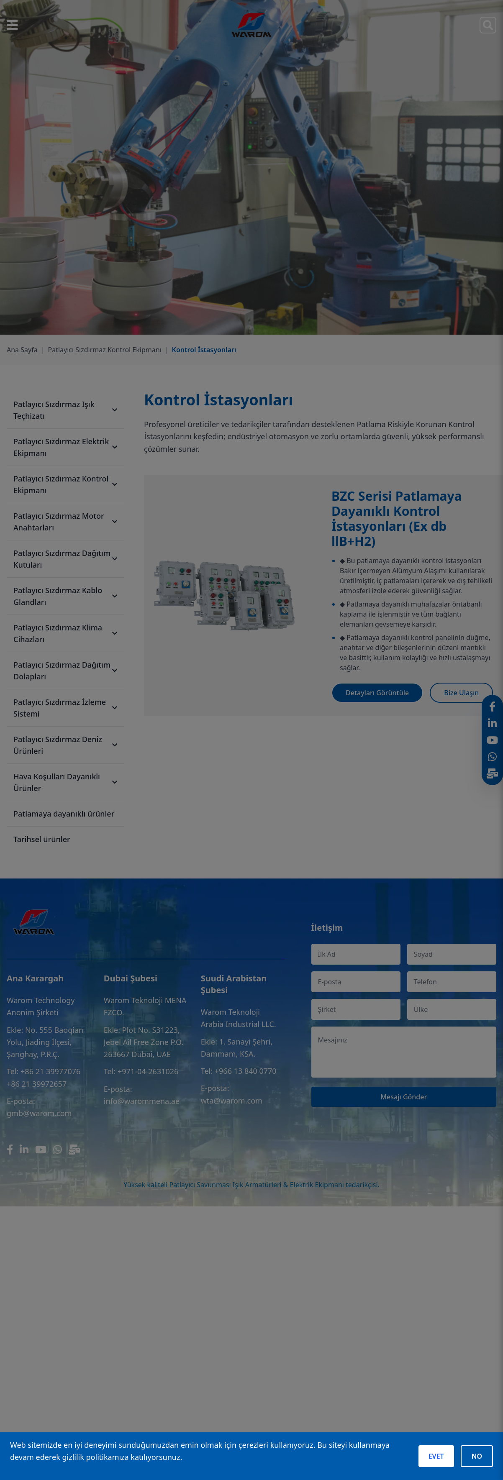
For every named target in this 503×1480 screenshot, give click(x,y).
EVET (436, 1456)
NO (477, 1456)
